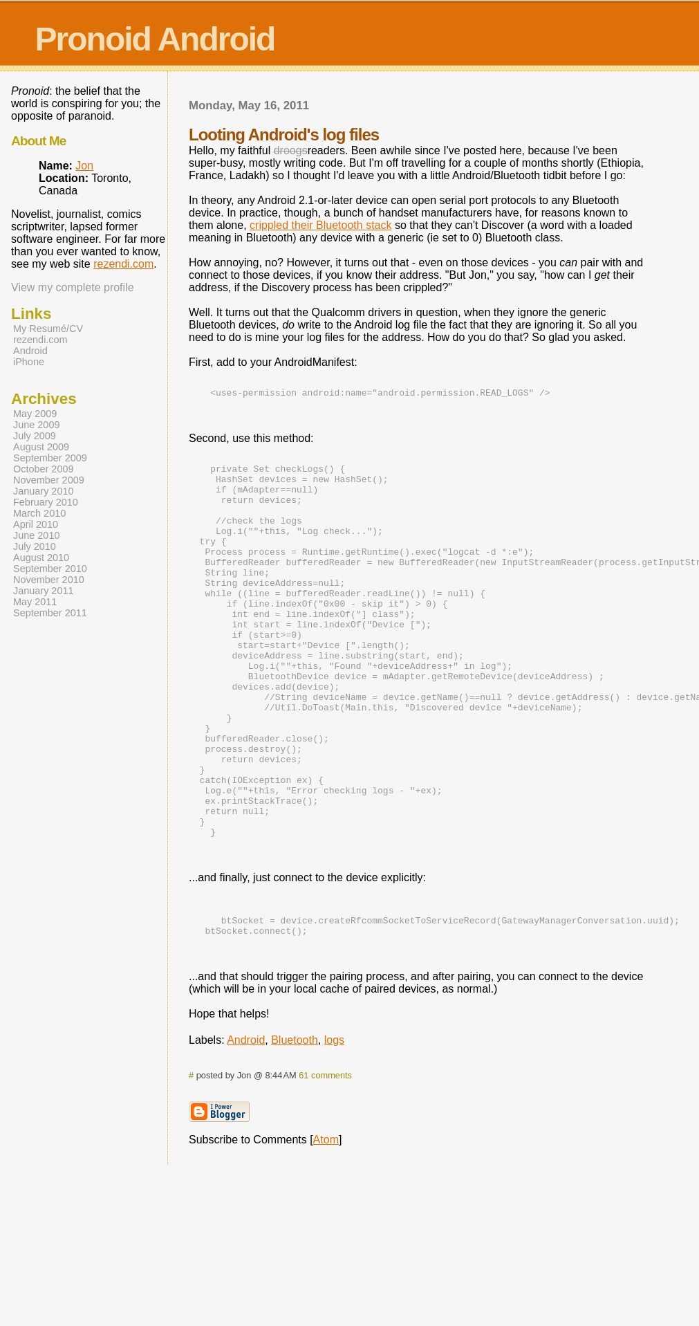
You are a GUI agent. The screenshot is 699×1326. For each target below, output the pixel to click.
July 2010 (34, 546)
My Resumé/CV (48, 328)
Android (246, 1127)
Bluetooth (294, 1127)
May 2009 (35, 413)
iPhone (28, 361)
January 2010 (43, 491)
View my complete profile (72, 287)
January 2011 (43, 590)
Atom (326, 1227)
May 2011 (35, 601)
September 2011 (50, 612)
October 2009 (43, 469)
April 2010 (35, 524)
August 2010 (41, 557)
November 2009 (48, 480)
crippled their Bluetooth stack (320, 225)
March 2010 (39, 513)
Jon (84, 166)
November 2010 (48, 579)
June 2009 (36, 424)
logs (334, 1127)
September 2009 (50, 457)
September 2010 (50, 568)
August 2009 (41, 446)
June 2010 (36, 535)
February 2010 (45, 502)
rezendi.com (123, 264)
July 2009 (34, 435)
